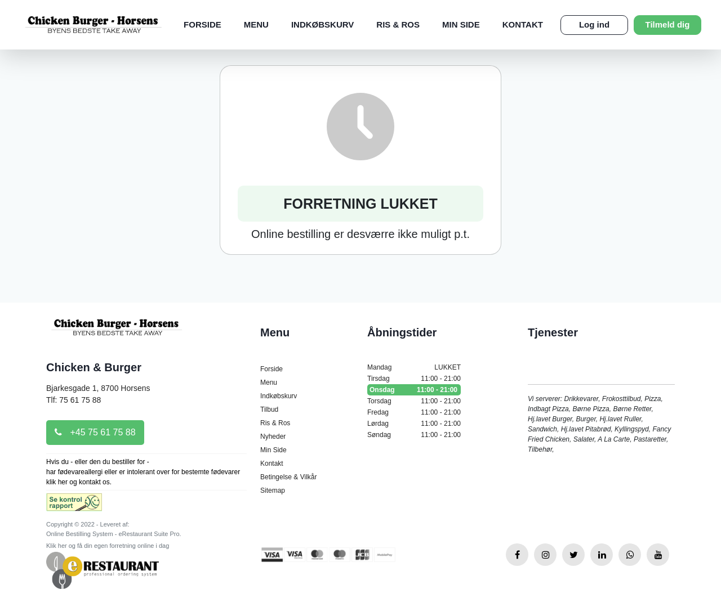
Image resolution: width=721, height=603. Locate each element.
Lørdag (414, 423)
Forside (202, 24)
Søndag (414, 434)
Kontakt (522, 24)
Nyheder (273, 436)
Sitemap (272, 490)
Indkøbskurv (322, 24)
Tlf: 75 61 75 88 (73, 399)
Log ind (594, 24)
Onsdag (414, 389)
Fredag (414, 412)
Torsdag (414, 401)
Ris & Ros (398, 24)
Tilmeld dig (668, 24)
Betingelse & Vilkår (288, 477)
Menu (256, 24)
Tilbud (269, 409)
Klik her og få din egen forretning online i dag (107, 545)
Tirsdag (414, 378)
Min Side (461, 24)
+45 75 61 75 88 (95, 432)
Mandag (414, 367)
